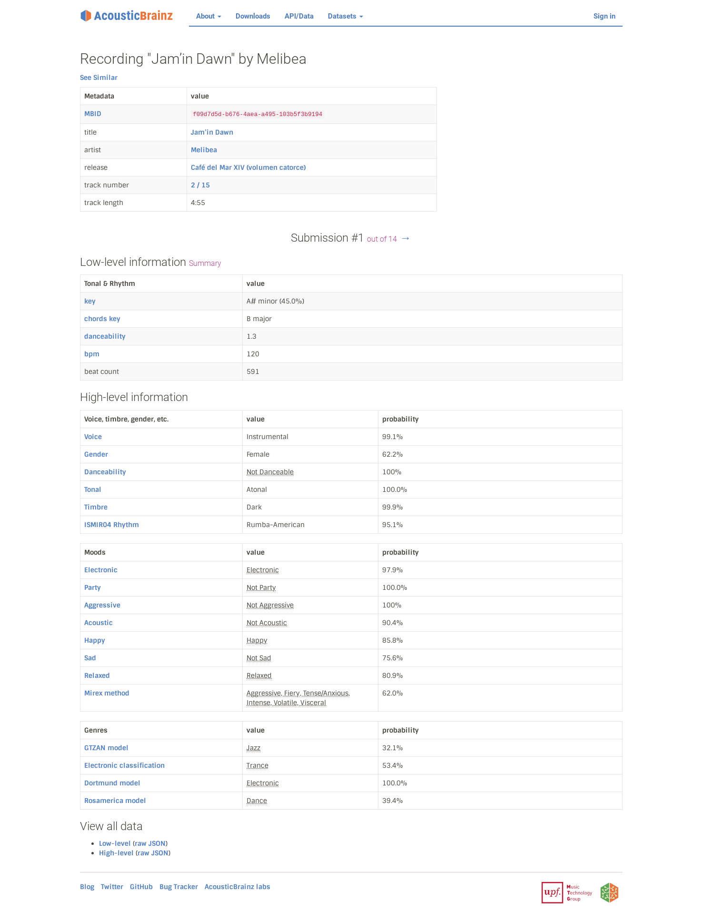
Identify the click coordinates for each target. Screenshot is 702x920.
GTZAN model (106, 748)
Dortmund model (112, 783)
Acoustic (98, 622)
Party (92, 587)
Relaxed (97, 675)
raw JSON (150, 843)
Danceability (105, 472)
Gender (96, 454)
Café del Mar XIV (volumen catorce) (248, 167)
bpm (91, 354)
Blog (87, 886)
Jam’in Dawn (212, 132)
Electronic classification (124, 765)
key (90, 301)
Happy (94, 640)
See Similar (99, 77)
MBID (92, 113)
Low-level (115, 843)
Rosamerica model (115, 800)
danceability (105, 336)
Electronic (101, 570)
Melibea (204, 150)
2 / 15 (200, 185)
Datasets (345, 16)
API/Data (299, 16)
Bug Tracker (178, 886)
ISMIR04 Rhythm (111, 524)
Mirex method (106, 693)
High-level (116, 853)
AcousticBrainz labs (237, 886)
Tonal (92, 489)
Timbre (96, 507)
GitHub (141, 886)
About (208, 16)
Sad (90, 658)
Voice (93, 436)
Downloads (253, 16)
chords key (102, 318)
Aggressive (102, 605)
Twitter (112, 886)
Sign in (604, 16)
